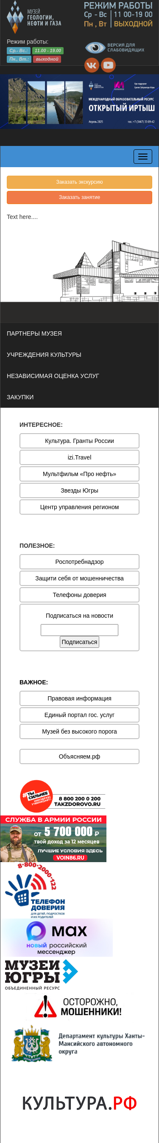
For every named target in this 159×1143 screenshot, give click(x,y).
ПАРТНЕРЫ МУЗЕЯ (34, 333)
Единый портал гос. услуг (79, 715)
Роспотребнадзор (80, 561)
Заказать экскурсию (79, 182)
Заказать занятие (79, 197)
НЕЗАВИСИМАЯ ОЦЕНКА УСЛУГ (53, 376)
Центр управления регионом (79, 507)
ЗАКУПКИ (20, 397)
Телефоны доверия (79, 594)
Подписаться (80, 642)
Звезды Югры (79, 490)
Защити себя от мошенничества (79, 578)
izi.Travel (80, 457)
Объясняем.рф (79, 756)
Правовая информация (79, 698)
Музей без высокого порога (79, 731)
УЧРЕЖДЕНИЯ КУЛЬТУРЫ (44, 354)
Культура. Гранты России (79, 440)
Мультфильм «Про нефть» (79, 474)
